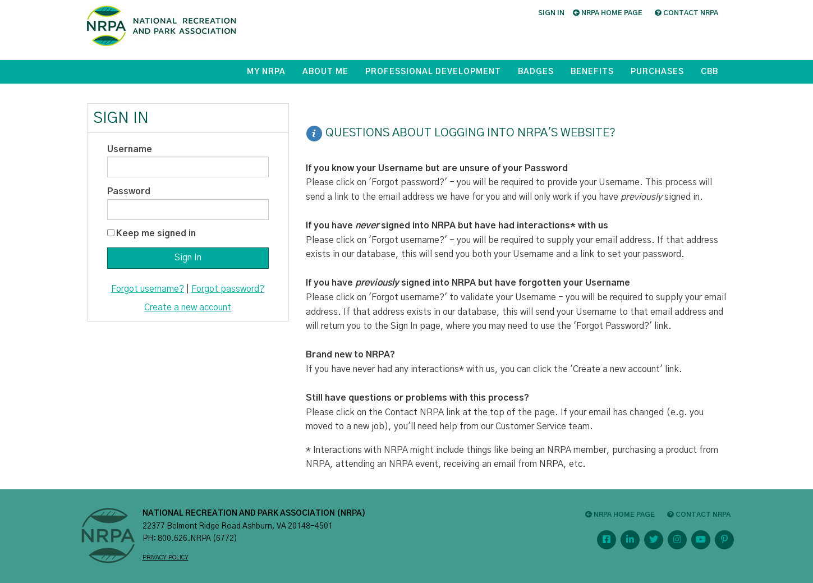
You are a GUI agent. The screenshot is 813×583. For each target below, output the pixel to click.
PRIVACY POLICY (166, 558)
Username (129, 149)
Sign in (551, 13)
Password (128, 191)
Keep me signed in (156, 233)
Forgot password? (227, 288)
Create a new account (187, 307)
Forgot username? (147, 288)
